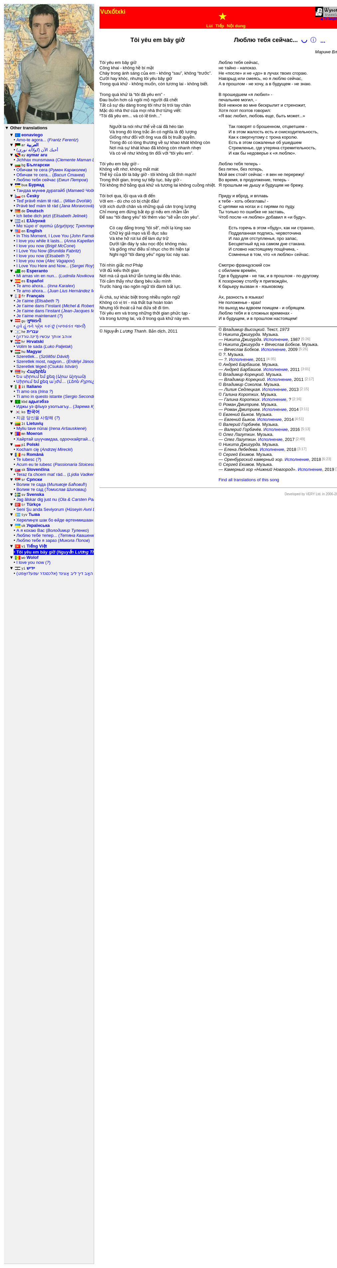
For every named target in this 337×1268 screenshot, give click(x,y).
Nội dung (236, 25)
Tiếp (219, 25)
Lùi (209, 25)
